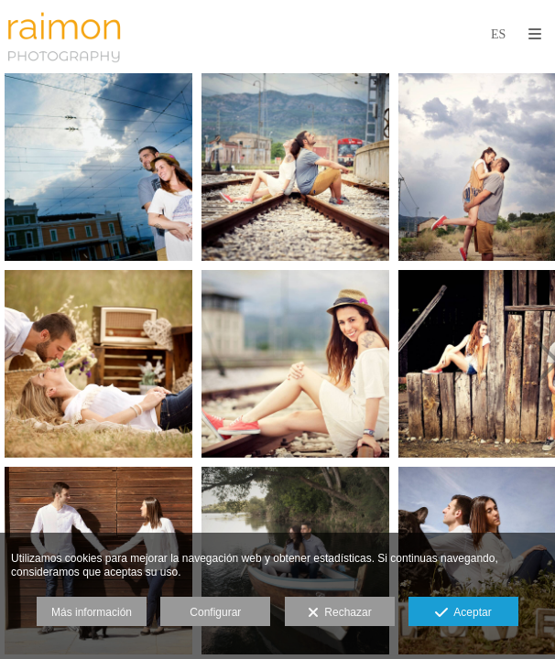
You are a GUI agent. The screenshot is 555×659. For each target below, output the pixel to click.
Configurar (215, 612)
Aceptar (463, 613)
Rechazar (340, 613)
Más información (91, 612)
